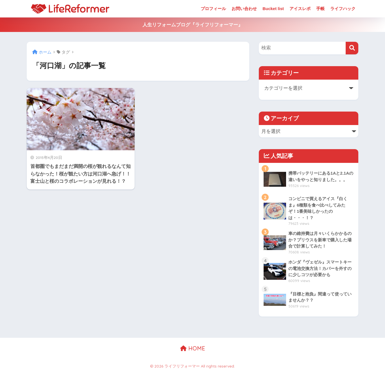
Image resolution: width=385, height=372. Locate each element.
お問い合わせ (244, 8)
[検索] (352, 48)
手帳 (320, 8)
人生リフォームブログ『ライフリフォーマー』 (192, 24)
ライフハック (342, 8)
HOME (192, 348)
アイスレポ (300, 8)
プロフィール (213, 8)
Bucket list (273, 8)
